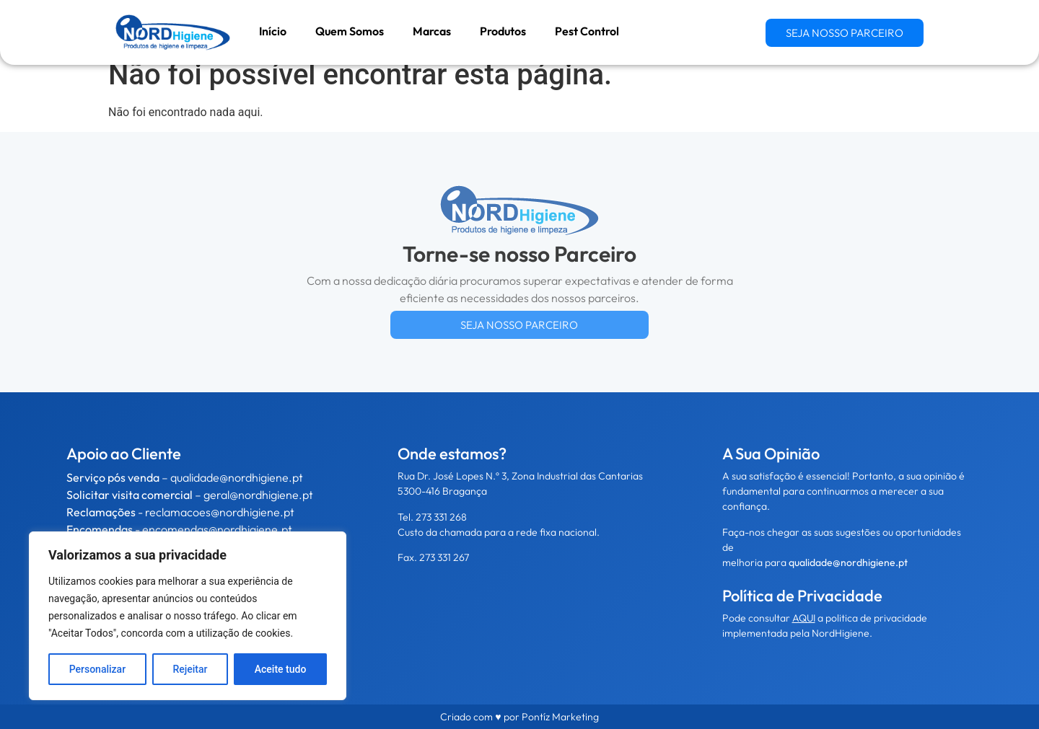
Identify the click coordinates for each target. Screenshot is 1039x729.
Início (272, 31)
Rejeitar (189, 669)
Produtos (503, 31)
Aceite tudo (281, 669)
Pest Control (587, 31)
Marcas (432, 31)
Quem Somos (349, 31)
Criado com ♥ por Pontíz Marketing (519, 716)
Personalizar (97, 669)
